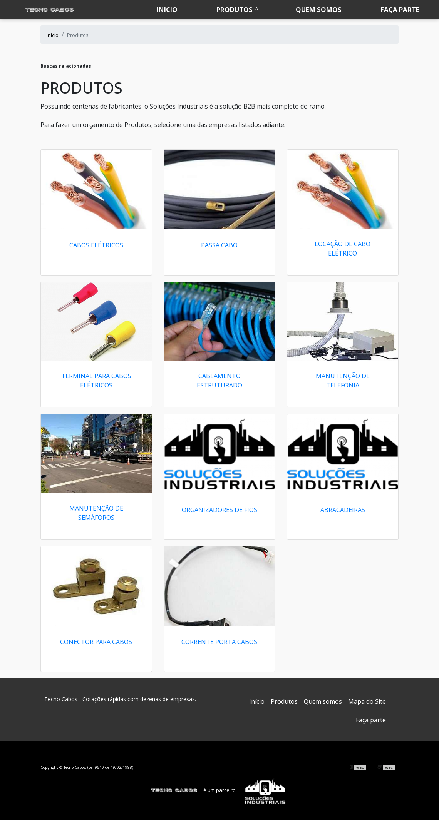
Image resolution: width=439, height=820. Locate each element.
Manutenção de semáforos (96, 513)
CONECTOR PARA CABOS (96, 642)
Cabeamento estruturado (219, 380)
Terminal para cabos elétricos (96, 380)
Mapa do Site (367, 701)
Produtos (234, 9)
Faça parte (399, 9)
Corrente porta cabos (219, 642)
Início (257, 701)
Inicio (167, 9)
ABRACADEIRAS (342, 510)
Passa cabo (219, 245)
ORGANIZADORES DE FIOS (219, 510)
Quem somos (319, 9)
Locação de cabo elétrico (342, 248)
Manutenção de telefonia (343, 380)
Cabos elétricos (96, 245)
